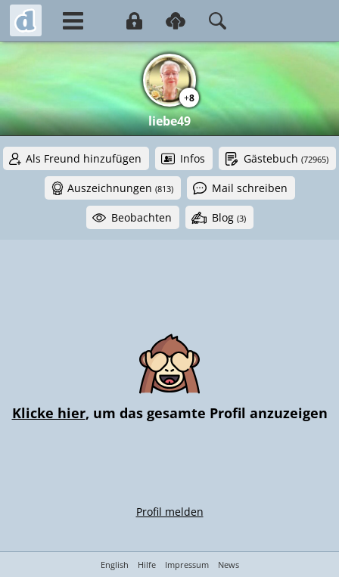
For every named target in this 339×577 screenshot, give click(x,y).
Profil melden (170, 511)
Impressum (187, 564)
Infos (192, 158)
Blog (229, 217)
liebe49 (169, 121)
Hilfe (147, 564)
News (228, 564)
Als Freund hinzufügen (84, 158)
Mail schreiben (250, 188)
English (115, 564)
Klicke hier (49, 413)
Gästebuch (286, 158)
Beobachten (141, 217)
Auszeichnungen (120, 188)
